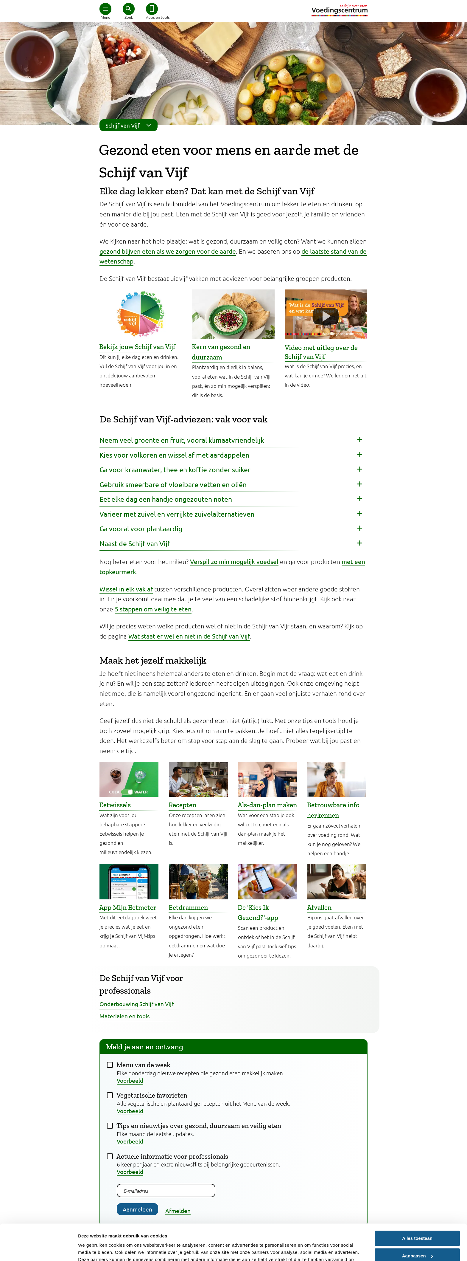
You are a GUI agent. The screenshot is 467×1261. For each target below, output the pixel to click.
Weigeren (417, 1239)
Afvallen (319, 907)
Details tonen (92, 1249)
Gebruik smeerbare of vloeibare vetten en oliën (173, 484)
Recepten (182, 805)
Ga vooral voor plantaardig (140, 528)
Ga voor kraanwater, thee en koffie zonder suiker (174, 469)
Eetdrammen (188, 907)
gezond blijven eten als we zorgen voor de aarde (167, 251)
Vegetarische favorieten (151, 1095)
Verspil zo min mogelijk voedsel (234, 561)
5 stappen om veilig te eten (153, 609)
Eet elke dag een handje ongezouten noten (165, 499)
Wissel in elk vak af (126, 589)
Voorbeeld (130, 1080)
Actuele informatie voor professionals (172, 1156)
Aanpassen (417, 1221)
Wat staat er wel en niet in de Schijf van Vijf (189, 636)
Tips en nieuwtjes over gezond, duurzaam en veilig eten (198, 1125)
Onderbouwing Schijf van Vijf (136, 1003)
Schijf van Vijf (130, 125)
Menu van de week (143, 1065)
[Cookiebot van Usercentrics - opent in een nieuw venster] (39, 1249)
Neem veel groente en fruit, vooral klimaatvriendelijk (181, 440)
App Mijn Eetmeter (127, 907)
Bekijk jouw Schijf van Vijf (137, 347)
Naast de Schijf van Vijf (134, 543)
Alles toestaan (417, 1204)
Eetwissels (115, 805)
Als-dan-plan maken (267, 805)
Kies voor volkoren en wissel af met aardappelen (174, 454)
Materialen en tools (124, 1016)
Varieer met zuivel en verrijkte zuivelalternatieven (176, 513)
